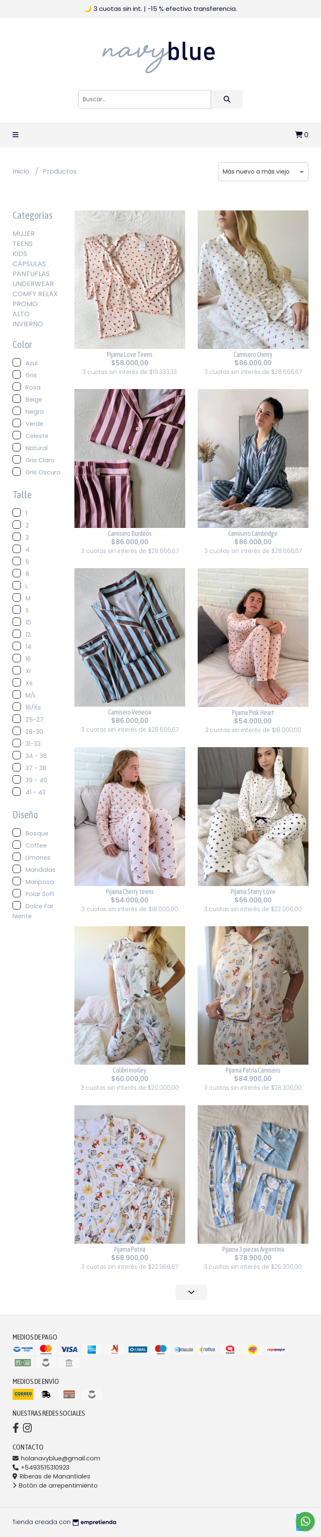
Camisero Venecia (129, 712)
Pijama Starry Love (252, 891)
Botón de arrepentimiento (55, 1485)
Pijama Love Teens (130, 354)
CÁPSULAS (29, 264)
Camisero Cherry (253, 354)
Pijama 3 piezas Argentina (253, 1249)
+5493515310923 (41, 1467)
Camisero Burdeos (130, 533)
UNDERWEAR (33, 284)
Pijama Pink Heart (253, 712)
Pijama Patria (129, 1249)
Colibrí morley (129, 1070)
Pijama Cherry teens (130, 891)
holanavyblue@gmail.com (56, 1458)
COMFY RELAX (35, 294)
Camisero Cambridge (253, 533)
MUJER (24, 233)
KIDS (20, 254)
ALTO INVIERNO (28, 319)
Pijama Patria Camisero (252, 1070)
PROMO (25, 304)
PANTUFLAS (31, 274)
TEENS (23, 243)
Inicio (22, 171)
